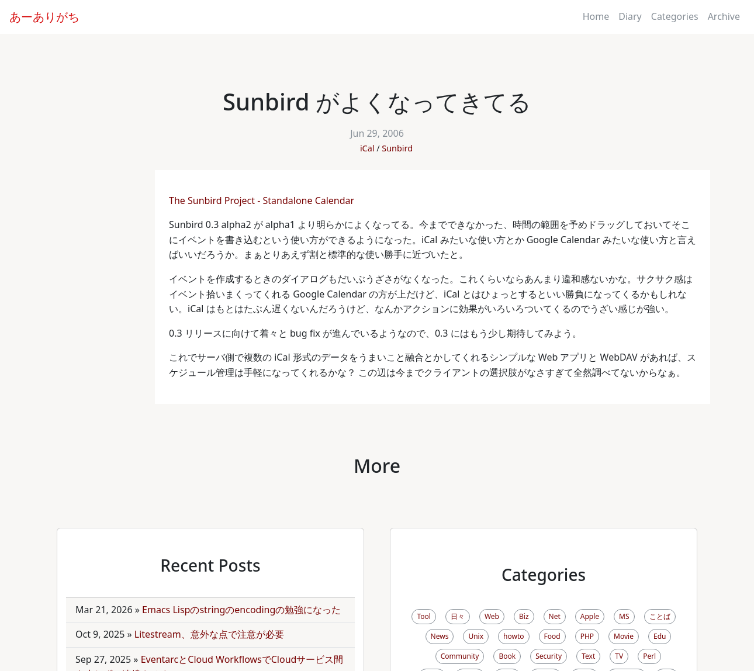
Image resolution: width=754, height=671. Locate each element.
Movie (624, 636)
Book (507, 656)
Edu (659, 636)
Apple (589, 616)
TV (619, 656)
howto (513, 636)
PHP (587, 636)
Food (552, 636)
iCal (367, 148)
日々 (458, 616)
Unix (475, 636)
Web (492, 616)
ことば (659, 616)
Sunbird (397, 148)
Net (555, 616)
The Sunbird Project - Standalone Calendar (263, 200)
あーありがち (44, 17)
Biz (524, 616)
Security (548, 656)
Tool (423, 616)
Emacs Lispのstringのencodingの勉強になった (241, 609)
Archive (724, 16)
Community (460, 656)
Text (588, 656)
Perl (649, 656)
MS (624, 616)
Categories (674, 16)
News (440, 636)
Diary (630, 16)
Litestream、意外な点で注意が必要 (209, 634)
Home (596, 16)
